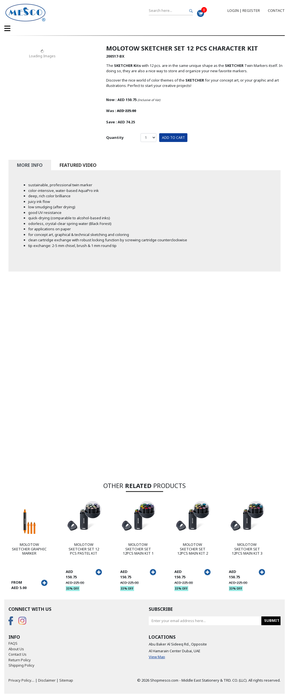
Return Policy (19, 659)
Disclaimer (47, 680)
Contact (276, 10)
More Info (30, 165)
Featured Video (78, 165)
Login (233, 10)
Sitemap (66, 680)
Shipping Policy (21, 665)
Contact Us (17, 654)
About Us (16, 648)
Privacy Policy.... (21, 680)
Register (251, 10)
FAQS (12, 643)
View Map (157, 656)
